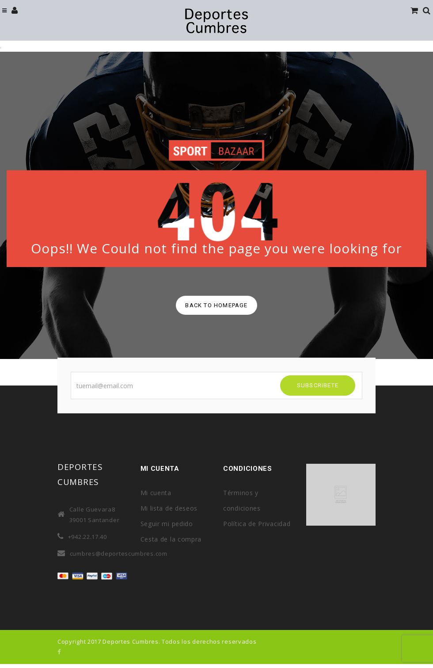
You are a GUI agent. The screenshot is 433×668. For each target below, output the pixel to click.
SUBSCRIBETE (317, 385)
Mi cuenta (156, 493)
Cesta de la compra (171, 539)
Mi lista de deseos (169, 508)
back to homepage (216, 305)
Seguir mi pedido (167, 523)
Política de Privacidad (256, 523)
